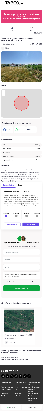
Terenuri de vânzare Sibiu (9, 357)
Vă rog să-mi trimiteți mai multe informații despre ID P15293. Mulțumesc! (21, 275)
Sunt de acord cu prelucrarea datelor (22, 282)
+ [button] (3, 91)
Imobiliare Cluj (33, 394)
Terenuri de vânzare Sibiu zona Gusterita (14, 359)
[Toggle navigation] (38, 3)
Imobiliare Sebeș (34, 387)
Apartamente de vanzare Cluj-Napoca (34, 398)
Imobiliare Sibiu (6, 382)
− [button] (3, 94)
